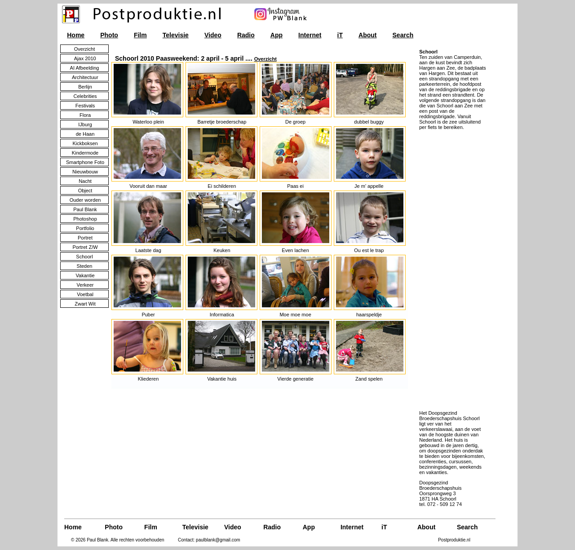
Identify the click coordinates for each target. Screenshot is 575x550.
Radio (246, 35)
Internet (309, 35)
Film (140, 35)
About (367, 35)
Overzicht (265, 59)
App (276, 35)
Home (75, 35)
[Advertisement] (446, 269)
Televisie (176, 35)
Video (212, 35)
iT (340, 35)
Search (403, 35)
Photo (109, 35)
